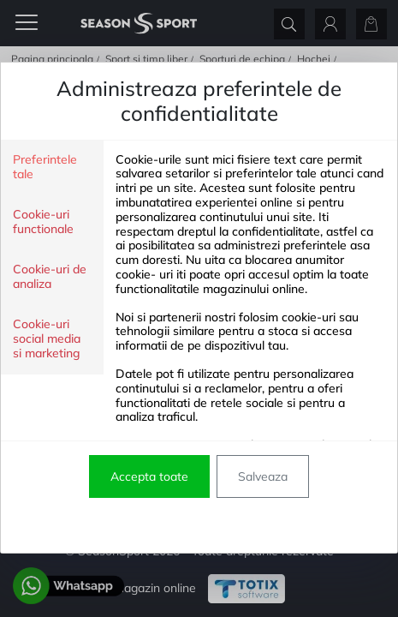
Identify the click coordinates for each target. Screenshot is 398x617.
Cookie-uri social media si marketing (46, 339)
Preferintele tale (45, 167)
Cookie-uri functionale (43, 222)
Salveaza (263, 476)
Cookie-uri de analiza (49, 276)
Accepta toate (149, 476)
